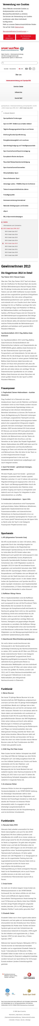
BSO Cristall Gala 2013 (26, 108)
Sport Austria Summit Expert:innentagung (16, 151)
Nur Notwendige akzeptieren (26, 37)
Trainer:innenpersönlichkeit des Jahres (15, 189)
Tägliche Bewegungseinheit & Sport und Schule (18, 129)
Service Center (18, 86)
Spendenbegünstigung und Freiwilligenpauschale (19, 145)
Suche (23, 1020)
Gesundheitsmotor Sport (11, 178)
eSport (5, 211)
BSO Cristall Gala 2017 (11, 231)
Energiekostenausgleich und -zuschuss (16, 140)
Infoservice (18, 92)
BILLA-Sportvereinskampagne (13, 216)
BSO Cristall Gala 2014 (11, 240)
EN (22, 69)
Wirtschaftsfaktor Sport (10, 173)
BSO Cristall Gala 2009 (11, 255)
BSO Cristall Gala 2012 (11, 246)
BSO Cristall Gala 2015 (11, 237)
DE (19, 69)
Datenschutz (19, 27)
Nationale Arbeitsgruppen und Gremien (15, 206)
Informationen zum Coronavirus (12, 225)
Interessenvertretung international (14, 200)
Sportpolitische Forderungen (12, 118)
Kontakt (6, 69)
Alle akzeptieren (9, 37)
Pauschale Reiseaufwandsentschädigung (16, 162)
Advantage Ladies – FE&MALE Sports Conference (19, 184)
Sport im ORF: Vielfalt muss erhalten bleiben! (17, 124)
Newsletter (12, 69)
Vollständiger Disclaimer (27, 1005)
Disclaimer (27, 1014)
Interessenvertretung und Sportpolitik (18, 80)
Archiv (35, 106)
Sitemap (28, 1020)
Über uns (18, 75)
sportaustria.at (5, 106)
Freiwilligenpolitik (9, 195)
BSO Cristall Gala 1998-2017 (10, 108)
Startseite (12, 1014)
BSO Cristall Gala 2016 (11, 234)
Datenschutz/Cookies (28, 1017)
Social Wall (18, 98)
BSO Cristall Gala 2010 (11, 252)
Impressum (19, 1014)
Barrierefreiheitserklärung (13, 1017)
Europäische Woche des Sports (13, 156)
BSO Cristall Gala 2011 (11, 249)
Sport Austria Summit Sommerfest (14, 167)
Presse (18, 1020)
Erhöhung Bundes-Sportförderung (14, 135)
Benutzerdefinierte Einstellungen (14, 31)
